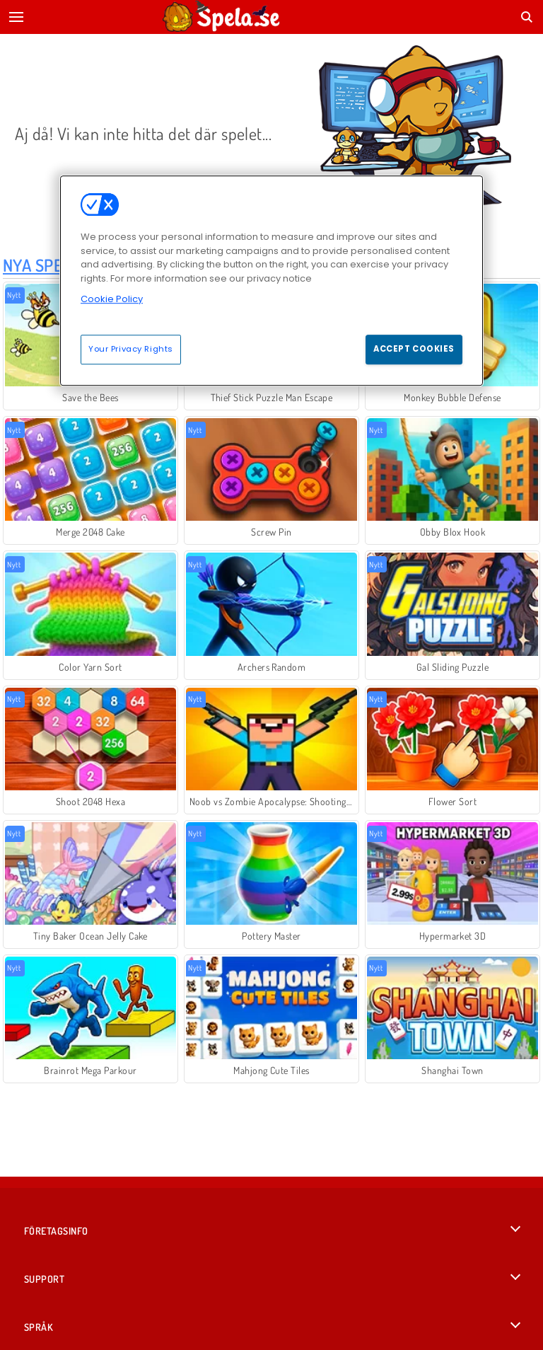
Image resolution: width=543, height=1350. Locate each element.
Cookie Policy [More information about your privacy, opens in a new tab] (112, 299)
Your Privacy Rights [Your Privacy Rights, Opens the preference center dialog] (130, 348)
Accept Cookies (414, 348)
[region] (271, 280)
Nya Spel (37, 265)
